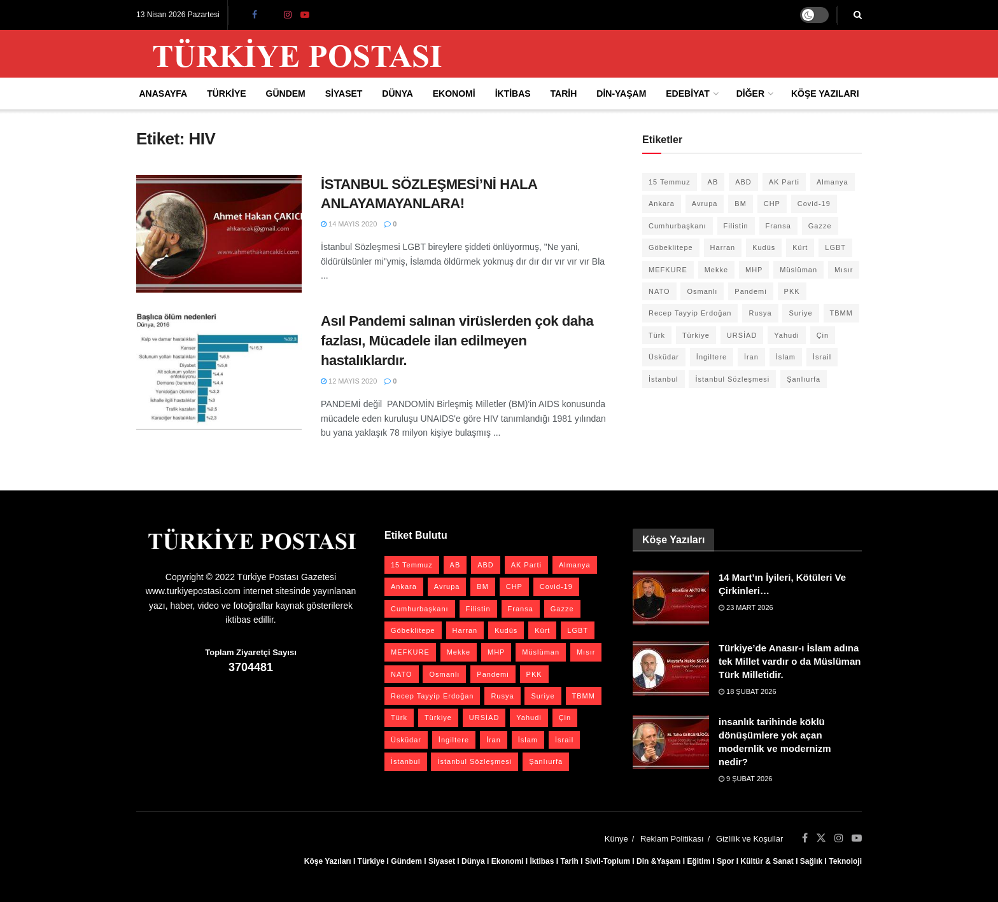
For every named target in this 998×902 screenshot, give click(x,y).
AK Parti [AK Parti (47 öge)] (784, 182)
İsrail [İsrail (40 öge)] (822, 357)
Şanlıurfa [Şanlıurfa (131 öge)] (803, 379)
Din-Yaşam (621, 93)
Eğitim (698, 861)
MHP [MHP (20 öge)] (754, 270)
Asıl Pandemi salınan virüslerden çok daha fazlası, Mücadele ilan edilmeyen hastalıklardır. (457, 340)
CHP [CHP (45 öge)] (772, 203)
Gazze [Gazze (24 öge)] (820, 226)
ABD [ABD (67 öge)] (743, 182)
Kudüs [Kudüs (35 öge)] (763, 247)
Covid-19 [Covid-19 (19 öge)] (814, 203)
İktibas (513, 93)
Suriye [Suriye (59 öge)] (800, 313)
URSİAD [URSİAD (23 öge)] (742, 335)
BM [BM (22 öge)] (740, 203)
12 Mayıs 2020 (349, 381)
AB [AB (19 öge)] (713, 182)
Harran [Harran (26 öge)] (723, 247)
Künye (616, 838)
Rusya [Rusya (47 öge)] (760, 313)
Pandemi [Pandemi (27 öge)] (750, 291)
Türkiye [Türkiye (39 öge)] (696, 335)
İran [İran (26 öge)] (751, 357)
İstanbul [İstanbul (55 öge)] (663, 379)
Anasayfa (163, 93)
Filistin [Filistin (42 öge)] (736, 226)
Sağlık (811, 861)
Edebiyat (687, 93)
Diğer (750, 93)
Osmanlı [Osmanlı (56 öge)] (702, 291)
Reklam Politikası (672, 838)
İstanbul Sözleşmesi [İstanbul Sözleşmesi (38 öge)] (732, 379)
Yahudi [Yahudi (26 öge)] (786, 335)
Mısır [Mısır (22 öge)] (843, 270)
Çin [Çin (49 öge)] (823, 335)
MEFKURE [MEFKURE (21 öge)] (668, 270)
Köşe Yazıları (825, 93)
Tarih (564, 93)
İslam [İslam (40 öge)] (786, 357)
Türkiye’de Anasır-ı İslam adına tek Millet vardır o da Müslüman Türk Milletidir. (790, 661)
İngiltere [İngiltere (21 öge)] (711, 357)
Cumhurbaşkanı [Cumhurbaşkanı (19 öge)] (677, 226)
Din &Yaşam (658, 861)
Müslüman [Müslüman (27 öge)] (798, 270)
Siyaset (344, 93)
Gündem (286, 93)
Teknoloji (845, 861)
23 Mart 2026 (746, 607)
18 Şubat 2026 (748, 691)
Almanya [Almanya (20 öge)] (832, 182)
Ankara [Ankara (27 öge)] (662, 203)
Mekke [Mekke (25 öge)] (716, 270)
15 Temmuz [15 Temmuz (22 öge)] (670, 182)
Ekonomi (454, 93)
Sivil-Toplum (607, 861)
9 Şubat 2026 (745, 778)
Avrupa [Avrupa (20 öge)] (705, 203)
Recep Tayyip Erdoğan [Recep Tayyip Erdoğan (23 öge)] (690, 313)
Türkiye (226, 93)
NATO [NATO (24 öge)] (659, 291)
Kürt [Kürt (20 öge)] (800, 247)
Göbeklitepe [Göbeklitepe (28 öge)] (671, 247)
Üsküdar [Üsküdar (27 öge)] (664, 357)
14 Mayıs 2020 (349, 224)
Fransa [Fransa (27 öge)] (778, 226)
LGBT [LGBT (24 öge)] (835, 247)
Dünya (397, 93)
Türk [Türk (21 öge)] (657, 335)
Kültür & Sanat (766, 861)
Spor (725, 861)
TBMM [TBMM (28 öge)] (841, 313)
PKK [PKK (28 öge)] (792, 291)
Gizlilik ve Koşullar (749, 838)
